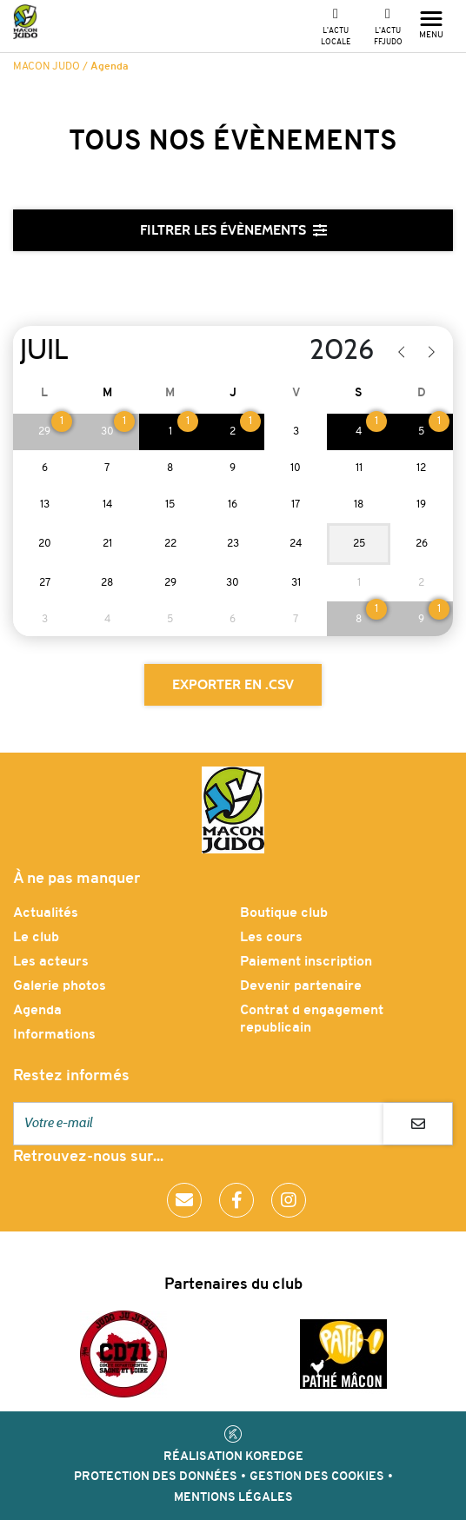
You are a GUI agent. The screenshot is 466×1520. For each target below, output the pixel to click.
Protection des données (155, 1476)
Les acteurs (51, 962)
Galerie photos (59, 986)
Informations (54, 1035)
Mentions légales (233, 1497)
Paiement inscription (306, 962)
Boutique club (284, 913)
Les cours (271, 938)
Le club (36, 938)
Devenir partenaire (301, 986)
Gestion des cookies (317, 1476)
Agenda (37, 1011)
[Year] (295, 350)
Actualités (45, 913)
